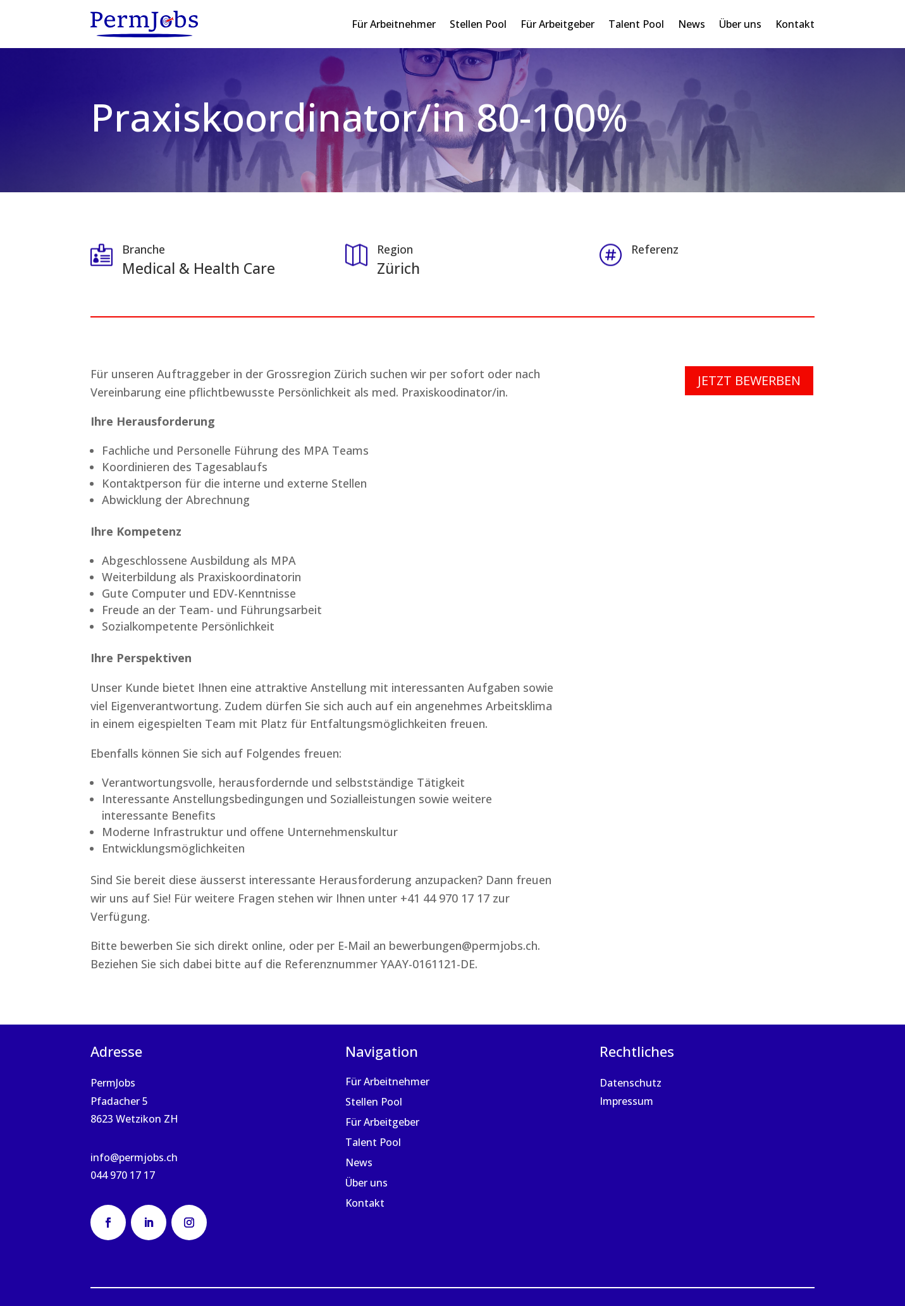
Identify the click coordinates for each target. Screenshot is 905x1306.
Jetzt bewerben (749, 380)
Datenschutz (631, 1083)
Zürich (398, 268)
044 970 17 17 (122, 1175)
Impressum (626, 1101)
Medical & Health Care (198, 268)
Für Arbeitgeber (557, 24)
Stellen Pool (478, 24)
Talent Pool (636, 24)
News (691, 24)
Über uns (740, 24)
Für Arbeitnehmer (394, 24)
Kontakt (795, 24)
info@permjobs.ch (134, 1157)
